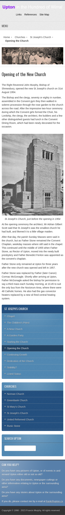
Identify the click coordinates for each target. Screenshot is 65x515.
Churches (20, 37)
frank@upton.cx (54, 501)
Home (6, 37)
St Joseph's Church (40, 37)
